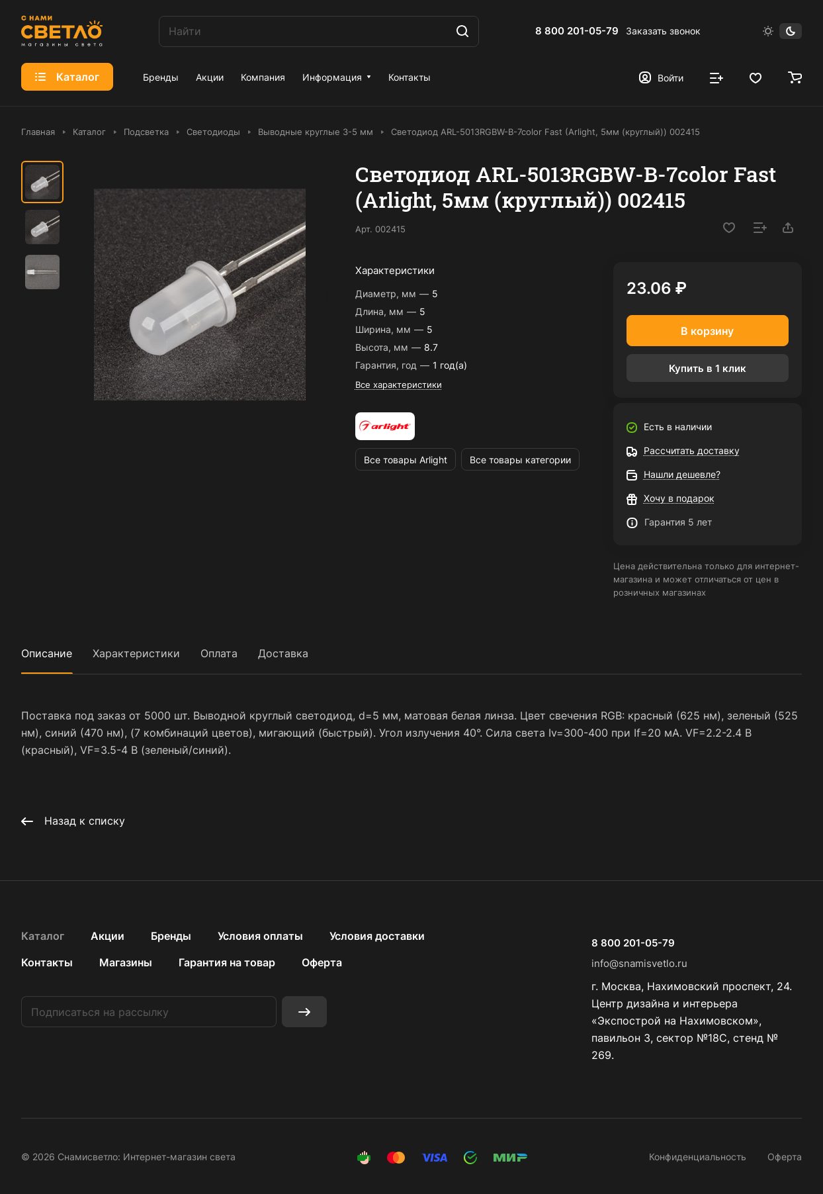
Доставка (283, 653)
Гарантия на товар (227, 962)
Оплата (219, 653)
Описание (46, 653)
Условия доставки (377, 935)
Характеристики (136, 653)
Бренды (171, 935)
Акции (107, 935)
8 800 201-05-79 (577, 31)
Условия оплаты (260, 935)
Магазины (125, 962)
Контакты (47, 962)
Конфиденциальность (697, 1156)
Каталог (42, 935)
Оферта (322, 962)
